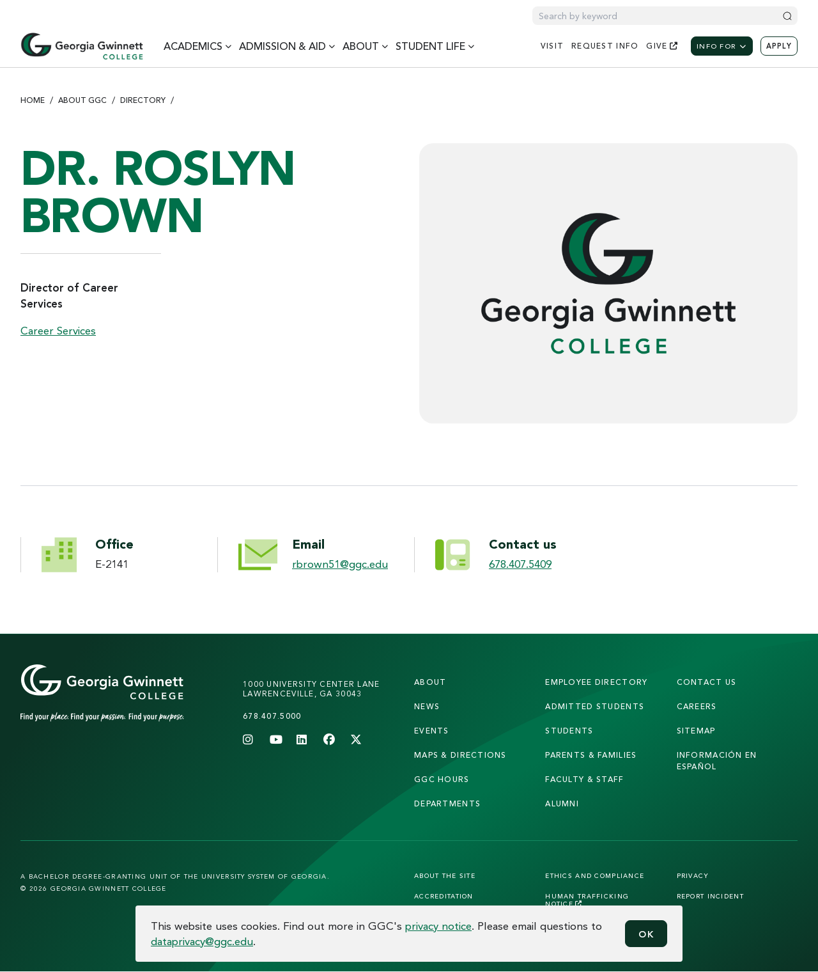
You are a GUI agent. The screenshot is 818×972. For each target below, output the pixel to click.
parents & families (591, 755)
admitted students (594, 706)
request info (604, 46)
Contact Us (707, 682)
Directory (143, 100)
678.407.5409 (520, 563)
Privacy (693, 875)
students (569, 730)
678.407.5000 (272, 716)
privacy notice (438, 925)
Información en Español (717, 760)
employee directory (596, 682)
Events (431, 730)
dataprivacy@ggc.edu (202, 941)
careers (697, 706)
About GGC (82, 100)
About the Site (444, 875)
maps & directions (460, 755)
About (430, 682)
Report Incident (710, 896)
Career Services (58, 330)
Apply (779, 46)
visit (552, 46)
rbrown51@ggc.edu (340, 563)
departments (447, 803)
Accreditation (444, 896)
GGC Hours (442, 779)
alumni (562, 803)
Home (32, 100)
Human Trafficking (587, 899)
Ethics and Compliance (594, 875)
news (427, 706)
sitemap (696, 730)
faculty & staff (584, 779)
